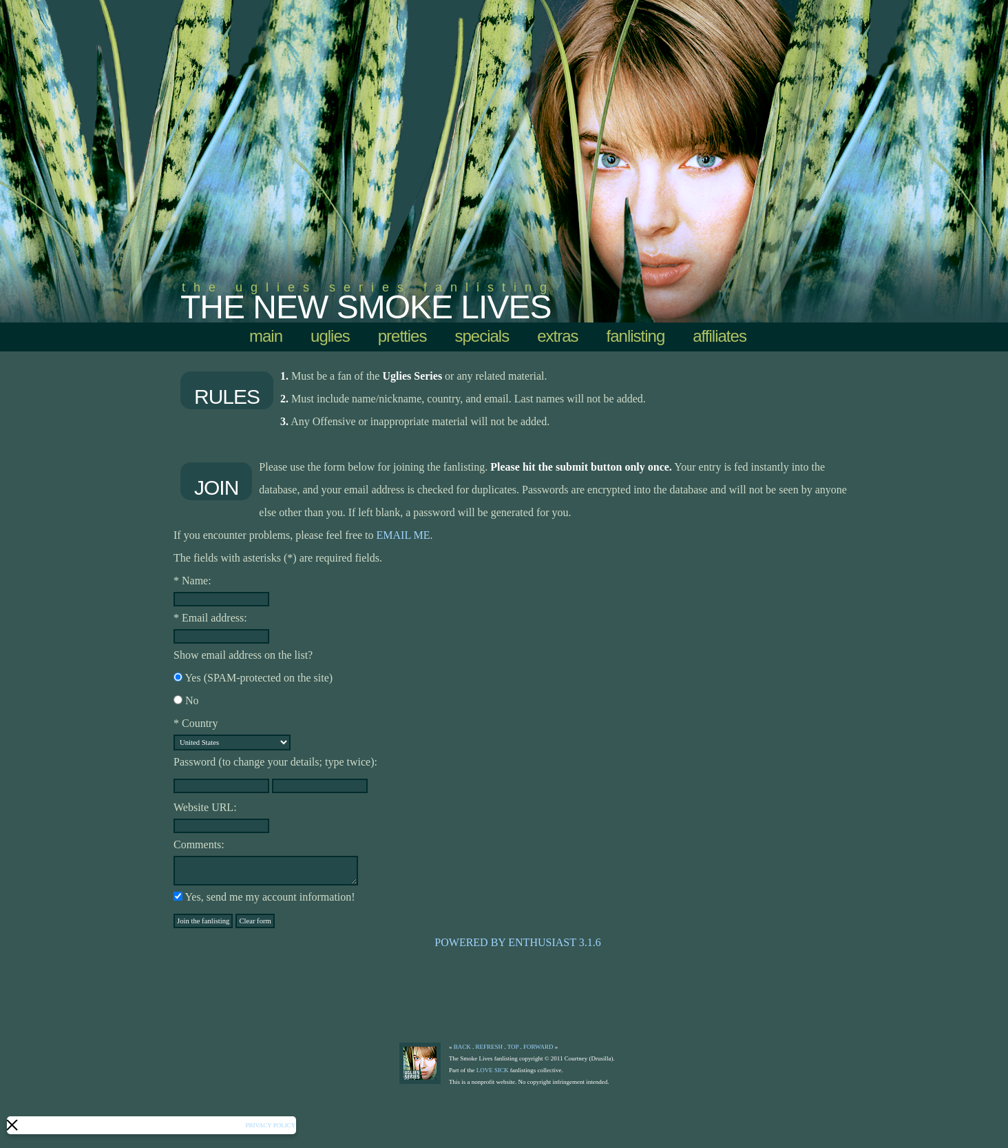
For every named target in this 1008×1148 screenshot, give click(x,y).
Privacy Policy (270, 1125)
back (462, 1046)
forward (538, 1046)
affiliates (719, 336)
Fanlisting (636, 336)
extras (557, 336)
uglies (330, 336)
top (513, 1046)
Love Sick (492, 1070)
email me (403, 535)
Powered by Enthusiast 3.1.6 (517, 942)
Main (265, 336)
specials (481, 336)
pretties (402, 336)
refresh (489, 1046)
